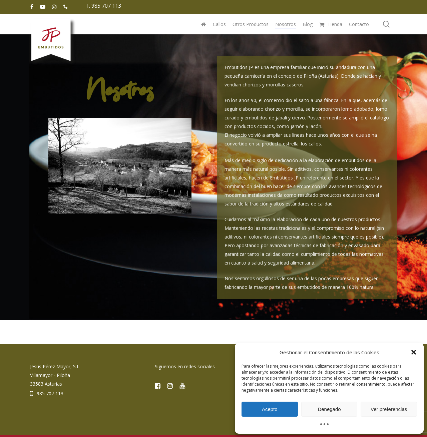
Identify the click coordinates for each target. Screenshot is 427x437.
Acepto (270, 409)
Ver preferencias (389, 409)
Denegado (329, 409)
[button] (413, 352)
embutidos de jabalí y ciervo (275, 117)
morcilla (294, 109)
